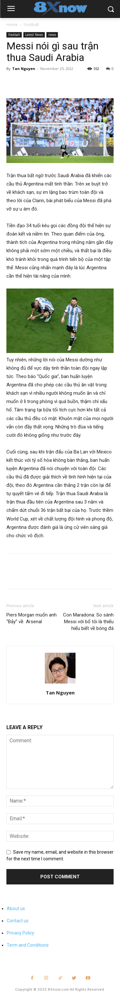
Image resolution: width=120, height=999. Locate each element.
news (52, 34)
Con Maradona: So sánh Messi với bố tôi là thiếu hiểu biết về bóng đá (88, 621)
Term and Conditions (28, 945)
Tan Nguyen (23, 68)
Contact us (17, 920)
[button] (110, 9)
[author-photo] (60, 683)
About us (16, 908)
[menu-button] (11, 9)
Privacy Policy (20, 932)
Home (12, 24)
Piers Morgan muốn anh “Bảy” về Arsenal (31, 618)
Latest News (34, 34)
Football (31, 24)
